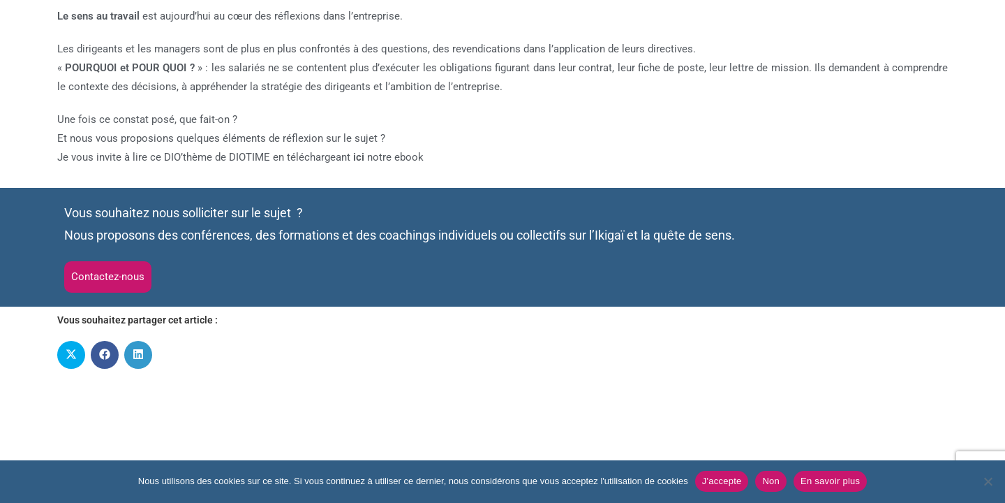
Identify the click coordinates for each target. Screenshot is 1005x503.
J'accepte (722, 481)
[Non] (988, 481)
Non (771, 481)
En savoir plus (830, 481)
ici (358, 157)
